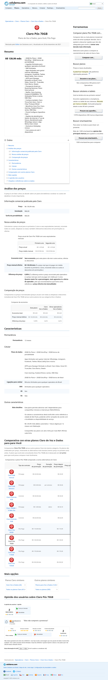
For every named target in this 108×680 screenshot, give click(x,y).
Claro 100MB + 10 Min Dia (11, 506)
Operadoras (26, 8)
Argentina (14, 675)
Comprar (42, 8)
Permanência (16, 163)
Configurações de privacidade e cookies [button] (45, 667)
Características (13, 160)
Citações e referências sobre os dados (21, 181)
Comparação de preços (20, 157)
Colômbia (29, 675)
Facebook (7, 671)
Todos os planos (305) (42, 589)
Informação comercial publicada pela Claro (26, 151)
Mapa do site (22, 667)
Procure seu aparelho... (88, 111)
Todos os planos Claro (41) (15, 589)
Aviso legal (30, 667)
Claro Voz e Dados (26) (14, 585)
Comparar (8, 8)
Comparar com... (88, 58)
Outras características (19, 169)
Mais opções (12, 175)
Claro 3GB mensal (11, 474)
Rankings (50, 8)
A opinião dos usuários (16, 178)
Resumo (11, 145)
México (54, 675)
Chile (22, 675)
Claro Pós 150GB (11, 562)
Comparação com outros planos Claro (21, 172)
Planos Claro (25, 21)
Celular (14, 166)
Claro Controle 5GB (12, 517)
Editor (18, 44)
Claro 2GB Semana (11, 484)
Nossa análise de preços (20, 154)
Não (25, 648)
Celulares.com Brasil (15, 3)
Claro (17, 21)
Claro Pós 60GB (11, 528)
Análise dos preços (14, 148)
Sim (21, 648)
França (46, 675)
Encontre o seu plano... (88, 79)
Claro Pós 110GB (11, 551)
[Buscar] (86, 8)
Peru (60, 675)
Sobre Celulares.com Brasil (10, 667)
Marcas (35, 8)
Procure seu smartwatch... (88, 138)
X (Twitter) (17, 671)
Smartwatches (60, 8)
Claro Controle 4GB (12, 495)
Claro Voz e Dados (37, 21)
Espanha (38, 675)
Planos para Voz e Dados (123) (45, 585)
